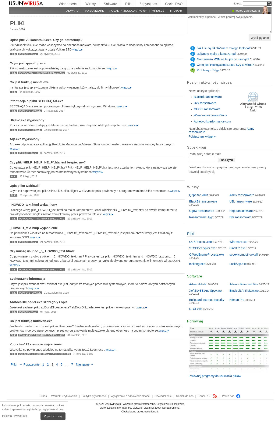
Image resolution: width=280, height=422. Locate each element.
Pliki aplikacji (28, 54)
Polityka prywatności (93, 396)
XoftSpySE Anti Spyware (205, 290)
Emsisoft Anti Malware (244, 290)
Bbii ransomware (241, 217)
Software (110, 4)
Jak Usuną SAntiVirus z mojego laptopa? (224, 48)
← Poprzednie (29, 364)
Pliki (128, 4)
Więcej (76, 49)
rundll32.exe (238, 248)
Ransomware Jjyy (201, 217)
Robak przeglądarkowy (128, 10)
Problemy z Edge (208, 70)
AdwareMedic (198, 284)
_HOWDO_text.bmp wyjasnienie (34, 228)
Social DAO (174, 4)
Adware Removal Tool (244, 284)
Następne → (84, 364)
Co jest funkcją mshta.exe (29, 82)
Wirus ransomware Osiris (210, 115)
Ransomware (94, 10)
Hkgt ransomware (241, 210)
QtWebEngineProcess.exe (206, 254)
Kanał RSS (208, 396)
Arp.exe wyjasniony (24, 139)
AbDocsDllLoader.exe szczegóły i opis (39, 302)
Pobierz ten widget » (202, 136)
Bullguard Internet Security (206, 299)
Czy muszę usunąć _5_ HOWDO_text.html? (42, 251)
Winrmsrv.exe (239, 241)
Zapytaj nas (148, 4)
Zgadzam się (53, 416)
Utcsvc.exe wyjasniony (27, 120)
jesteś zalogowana (247, 10)
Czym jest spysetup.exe (28, 63)
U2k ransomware (205, 103)
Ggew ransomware (201, 210)
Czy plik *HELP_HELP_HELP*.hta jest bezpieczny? (48, 162)
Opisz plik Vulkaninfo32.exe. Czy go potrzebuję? (46, 40)
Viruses (158, 10)
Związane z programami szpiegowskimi (44, 354)
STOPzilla (195, 309)
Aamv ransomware (242, 195)
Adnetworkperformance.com (212, 121)
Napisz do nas (185, 396)
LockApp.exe (238, 264)
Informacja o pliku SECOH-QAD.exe (36, 101)
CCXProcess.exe (200, 241)
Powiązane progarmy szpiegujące (41, 73)
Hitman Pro (237, 299)
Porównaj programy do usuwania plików (215, 376)
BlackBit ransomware (208, 96)
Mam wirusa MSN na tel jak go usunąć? (223, 59)
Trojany (176, 10)
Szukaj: (237, 3)
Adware (72, 10)
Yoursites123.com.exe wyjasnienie (36, 344)
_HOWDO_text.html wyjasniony (33, 204)
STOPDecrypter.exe (202, 248)
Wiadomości (68, 4)
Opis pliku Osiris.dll (25, 185)
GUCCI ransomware (207, 109)
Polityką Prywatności (14, 415)
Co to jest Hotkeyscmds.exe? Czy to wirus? (225, 64)
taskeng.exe (197, 264)
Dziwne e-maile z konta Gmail (216, 53)
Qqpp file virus (198, 195)
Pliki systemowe (30, 111)
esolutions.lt (151, 411)
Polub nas (231, 396)
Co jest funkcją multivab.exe (31, 321)
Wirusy (90, 4)
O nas (43, 396)
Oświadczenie (163, 396)
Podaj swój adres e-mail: (205, 154)
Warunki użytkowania (64, 396)
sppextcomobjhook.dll (244, 254)
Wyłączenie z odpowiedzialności (130, 396)
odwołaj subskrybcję (202, 171)
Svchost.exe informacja (27, 278)
